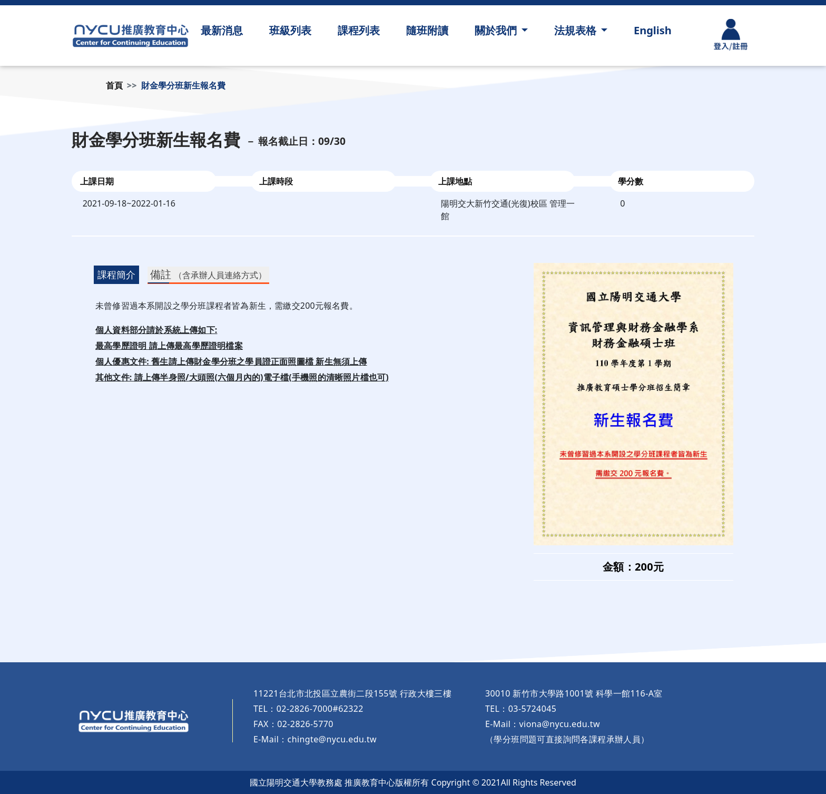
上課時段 (276, 181)
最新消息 (222, 30)
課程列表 (359, 30)
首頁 (114, 85)
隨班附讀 (427, 30)
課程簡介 (116, 274)
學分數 (630, 181)
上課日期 (97, 181)
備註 (208, 274)
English (653, 30)
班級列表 (290, 30)
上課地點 (455, 181)
